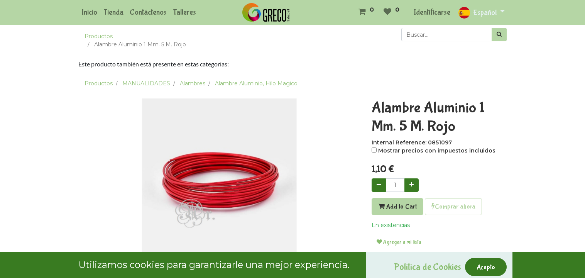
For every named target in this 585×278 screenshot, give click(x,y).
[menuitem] (89, 12)
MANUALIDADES (146, 83)
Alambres (192, 83)
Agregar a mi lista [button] (399, 242)
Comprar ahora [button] (453, 206)
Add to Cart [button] (397, 206)
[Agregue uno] (411, 185)
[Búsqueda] (499, 34)
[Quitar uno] (379, 185)
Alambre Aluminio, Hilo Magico (256, 83)
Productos (99, 36)
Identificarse (432, 12)
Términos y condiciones (403, 265)
